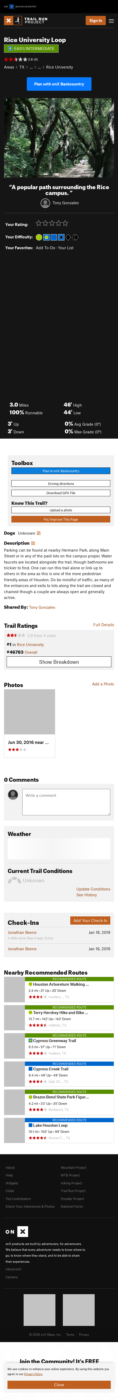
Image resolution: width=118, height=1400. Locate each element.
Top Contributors (18, 1199)
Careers (12, 1277)
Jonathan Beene (22, 932)
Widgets (12, 1183)
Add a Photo (103, 683)
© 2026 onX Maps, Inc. (45, 1334)
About (10, 1167)
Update (93, 889)
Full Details (103, 624)
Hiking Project (71, 1183)
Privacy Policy (33, 1374)
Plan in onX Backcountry (61, 471)
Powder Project (72, 1199)
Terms (70, 1334)
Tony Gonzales (66, 202)
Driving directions (61, 483)
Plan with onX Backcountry (59, 83)
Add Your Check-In (90, 920)
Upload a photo (61, 510)
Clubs (10, 1191)
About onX (13, 1269)
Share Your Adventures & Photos (30, 1206)
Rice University (59, 67)
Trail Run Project (73, 1191)
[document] (59, 1378)
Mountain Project (73, 1167)
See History (86, 894)
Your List (65, 247)
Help (9, 1175)
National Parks (72, 1206)
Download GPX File (60, 493)
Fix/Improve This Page (61, 519)
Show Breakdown (59, 662)
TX (21, 67)
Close (59, 1384)
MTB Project (70, 1175)
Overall (31, 652)
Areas (9, 67)
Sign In (95, 20)
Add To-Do (45, 247)
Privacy (84, 1334)
